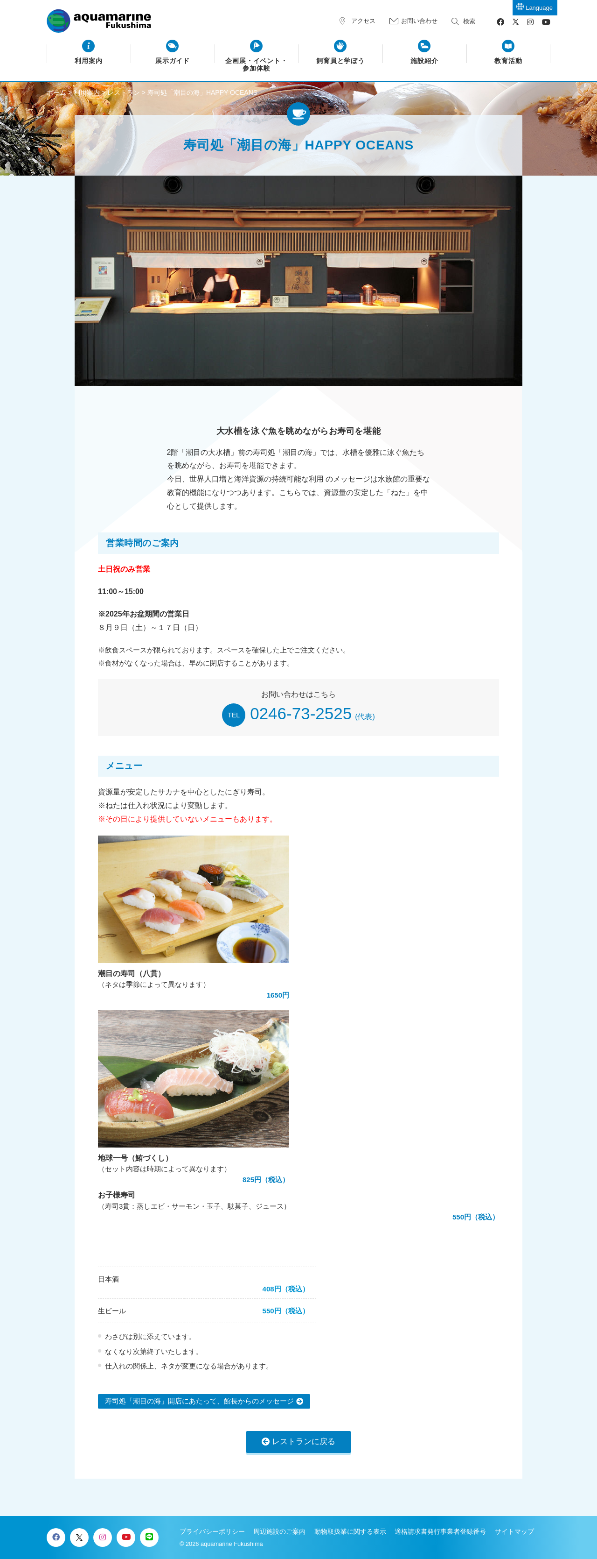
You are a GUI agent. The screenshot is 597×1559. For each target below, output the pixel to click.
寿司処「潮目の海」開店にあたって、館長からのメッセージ (199, 1401)
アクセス (363, 20)
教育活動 (508, 60)
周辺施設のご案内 (279, 1531)
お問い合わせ (419, 20)
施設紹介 (424, 60)
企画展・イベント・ (256, 64)
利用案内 (89, 60)
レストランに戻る (303, 1441)
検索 (469, 21)
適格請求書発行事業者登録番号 (440, 1531)
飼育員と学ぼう (340, 60)
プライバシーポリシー (212, 1531)
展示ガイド (172, 60)
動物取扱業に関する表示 (350, 1531)
